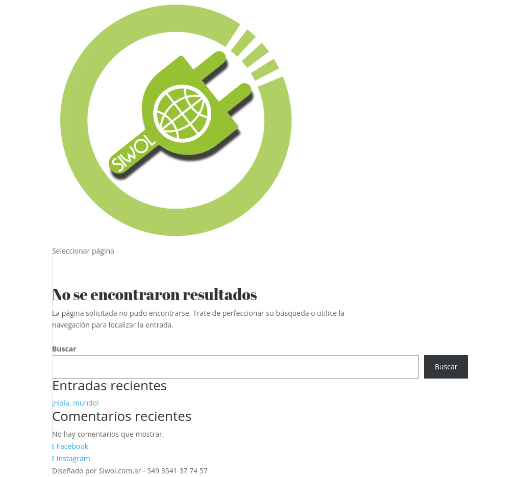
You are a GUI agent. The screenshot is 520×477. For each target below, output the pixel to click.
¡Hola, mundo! (75, 403)
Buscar (64, 349)
